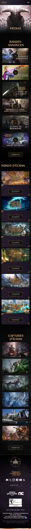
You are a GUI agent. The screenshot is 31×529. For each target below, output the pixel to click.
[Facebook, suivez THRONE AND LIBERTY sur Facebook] (17, 480)
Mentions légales (7, 513)
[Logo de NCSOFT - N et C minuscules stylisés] (21, 493)
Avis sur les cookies (15, 514)
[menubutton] (28, 2)
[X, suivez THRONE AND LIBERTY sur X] (10, 480)
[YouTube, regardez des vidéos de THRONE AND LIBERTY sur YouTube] (20, 480)
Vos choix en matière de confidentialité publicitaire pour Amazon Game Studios (15, 517)
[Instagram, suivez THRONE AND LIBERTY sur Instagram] (13, 480)
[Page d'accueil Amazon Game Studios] (12, 494)
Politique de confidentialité (20, 513)
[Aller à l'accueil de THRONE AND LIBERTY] (4, 2)
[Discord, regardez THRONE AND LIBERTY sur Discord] (7, 480)
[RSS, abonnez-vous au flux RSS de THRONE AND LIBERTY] (24, 480)
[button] (15, 55)
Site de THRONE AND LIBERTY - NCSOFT (15, 510)
